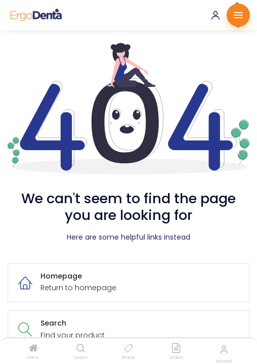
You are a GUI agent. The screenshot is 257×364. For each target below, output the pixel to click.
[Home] (33, 349)
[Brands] (129, 349)
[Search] (80, 349)
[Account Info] (224, 349)
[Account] (215, 15)
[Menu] (238, 15)
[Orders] (176, 349)
